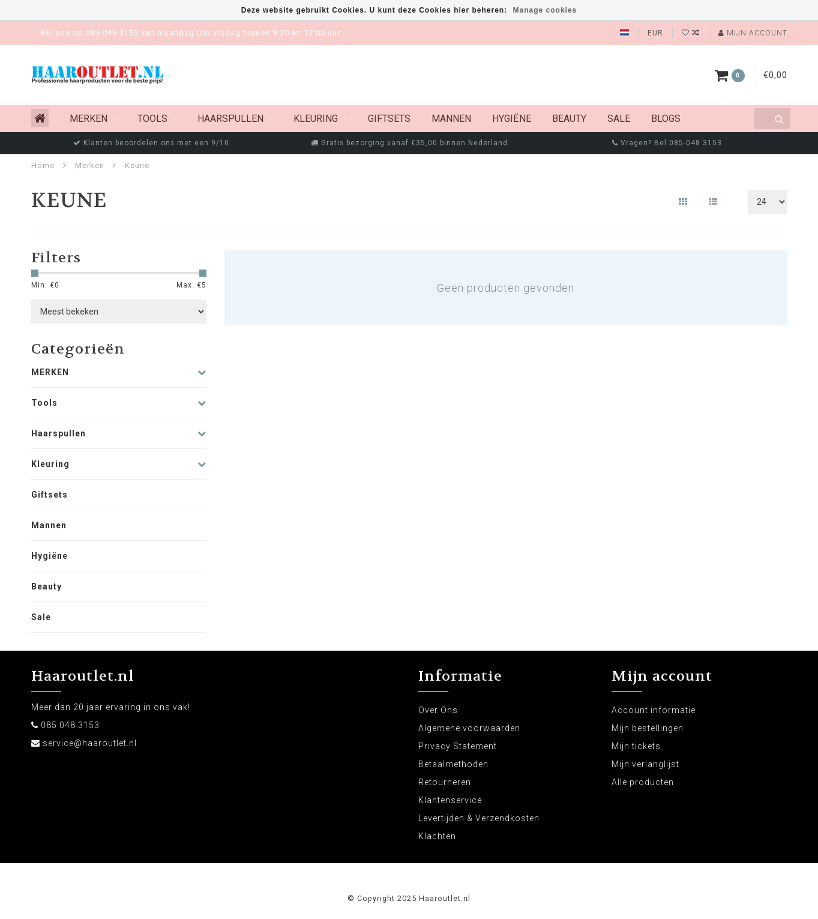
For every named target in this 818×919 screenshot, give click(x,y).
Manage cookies (545, 10)
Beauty (569, 118)
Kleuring (315, 118)
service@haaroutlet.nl (90, 743)
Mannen (451, 118)
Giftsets (389, 118)
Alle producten (643, 782)
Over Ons (438, 710)
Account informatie (654, 710)
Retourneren (444, 782)
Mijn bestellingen (648, 728)
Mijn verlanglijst (645, 764)
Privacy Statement (457, 746)
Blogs (666, 118)
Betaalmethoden (453, 764)
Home (43, 165)
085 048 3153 (70, 725)
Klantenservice (450, 800)
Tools (152, 118)
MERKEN (88, 118)
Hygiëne (511, 118)
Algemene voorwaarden (469, 728)
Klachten (437, 836)
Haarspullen (230, 118)
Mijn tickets (636, 746)
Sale (618, 118)
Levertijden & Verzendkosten (479, 818)
